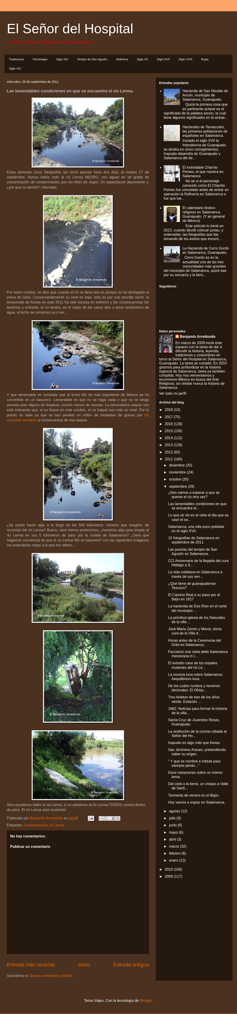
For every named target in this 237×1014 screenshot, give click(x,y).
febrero (175, 853)
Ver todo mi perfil (172, 393)
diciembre (177, 465)
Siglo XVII (163, 59)
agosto (175, 811)
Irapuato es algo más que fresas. (194, 743)
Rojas (205, 59)
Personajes (40, 59)
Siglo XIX (62, 59)
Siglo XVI (15, 68)
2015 (169, 431)
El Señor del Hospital (70, 28)
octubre (175, 479)
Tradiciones (16, 59)
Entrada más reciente (31, 964)
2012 (169, 452)
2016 (169, 424)
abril (173, 839)
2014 (169, 438)
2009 (169, 876)
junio (173, 825)
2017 (169, 417)
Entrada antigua (131, 964)
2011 (169, 459)
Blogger (146, 1000)
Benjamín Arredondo (198, 336)
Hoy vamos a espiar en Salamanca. (196, 802)
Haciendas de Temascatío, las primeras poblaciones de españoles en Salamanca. (204, 131)
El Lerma (57, 825)
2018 (169, 410)
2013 (169, 445)
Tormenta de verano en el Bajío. (193, 795)
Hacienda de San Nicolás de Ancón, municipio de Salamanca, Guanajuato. (205, 95)
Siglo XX (142, 59)
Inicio (84, 964)
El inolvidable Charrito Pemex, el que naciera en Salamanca (202, 172)
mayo (174, 832)
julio (173, 818)
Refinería (122, 59)
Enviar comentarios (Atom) (51, 976)
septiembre (178, 486)
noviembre (178, 472)
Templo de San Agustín (92, 59)
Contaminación (36, 825)
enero (174, 860)
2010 (169, 869)
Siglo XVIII (185, 59)
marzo (174, 846)
